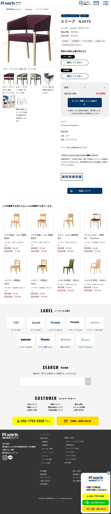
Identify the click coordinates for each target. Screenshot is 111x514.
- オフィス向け (70, 459)
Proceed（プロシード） (71, 45)
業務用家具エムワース (14, 9)
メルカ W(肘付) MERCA (95, 280)
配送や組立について (55, 407)
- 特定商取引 (43, 484)
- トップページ (44, 435)
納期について (32, 407)
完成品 (65, 41)
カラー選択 (87, 41)
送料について (55, 404)
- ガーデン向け (70, 456)
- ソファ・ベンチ (46, 452)
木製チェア (100, 41)
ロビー (84, 16)
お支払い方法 (32, 410)
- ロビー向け (69, 452)
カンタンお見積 (79, 407)
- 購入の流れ (76, 471)
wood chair (28, 9)
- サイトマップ (44, 478)
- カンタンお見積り (79, 478)
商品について (85, 191)
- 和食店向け (69, 445)
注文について (32, 404)
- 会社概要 (43, 471)
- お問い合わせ (44, 481)
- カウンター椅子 (46, 449)
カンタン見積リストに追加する (84, 102)
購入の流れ (79, 404)
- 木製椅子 (43, 442)
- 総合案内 (75, 474)
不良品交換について (55, 410)
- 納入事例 (67, 463)
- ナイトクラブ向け (71, 448)
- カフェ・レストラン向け (74, 441)
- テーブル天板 (45, 459)
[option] (29, 42)
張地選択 (75, 41)
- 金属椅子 (43, 445)
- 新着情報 (43, 474)
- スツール (43, 456)
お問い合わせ (79, 410)
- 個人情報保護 (77, 481)
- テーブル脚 (44, 463)
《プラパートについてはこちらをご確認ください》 (79, 155)
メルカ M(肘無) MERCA (68, 280)
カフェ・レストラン (70, 16)
